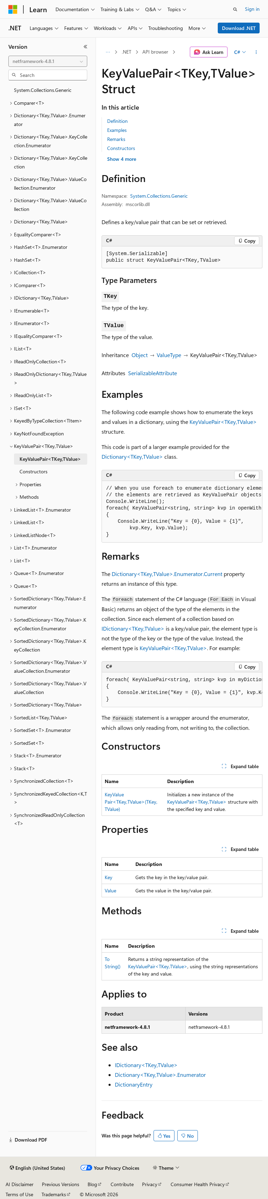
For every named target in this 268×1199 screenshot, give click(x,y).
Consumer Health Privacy (198, 1184)
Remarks (116, 139)
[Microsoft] (12, 9)
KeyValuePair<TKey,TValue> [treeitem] (50, 459)
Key (108, 877)
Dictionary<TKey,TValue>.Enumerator (160, 1074)
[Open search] (235, 9)
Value (110, 890)
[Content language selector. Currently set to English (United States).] (37, 1168)
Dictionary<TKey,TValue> (132, 456)
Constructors (121, 148)
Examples (117, 130)
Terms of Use (19, 1194)
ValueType (169, 354)
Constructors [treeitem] (33, 471)
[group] (182, 512)
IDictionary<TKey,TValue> (133, 628)
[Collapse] (85, 46)
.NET (126, 51)
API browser (155, 51)
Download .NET (239, 28)
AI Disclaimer (20, 1184)
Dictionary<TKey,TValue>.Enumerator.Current (167, 573)
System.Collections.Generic (159, 195)
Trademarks (54, 1194)
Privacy (149, 1184)
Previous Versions (60, 1184)
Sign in (252, 9)
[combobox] (47, 61)
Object (140, 354)
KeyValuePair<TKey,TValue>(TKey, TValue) (131, 801)
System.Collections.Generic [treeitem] (43, 90)
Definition (117, 121)
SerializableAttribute (152, 373)
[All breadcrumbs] (108, 52)
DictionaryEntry (133, 1084)
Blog (92, 1184)
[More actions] (256, 52)
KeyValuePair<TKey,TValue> (223, 421)
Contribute (122, 1184)
